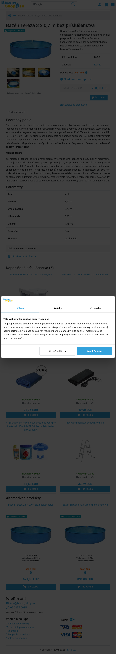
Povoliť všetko (94, 351)
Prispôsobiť (57, 351)
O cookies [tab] (95, 308)
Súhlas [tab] (20, 308)
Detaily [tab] (58, 308)
